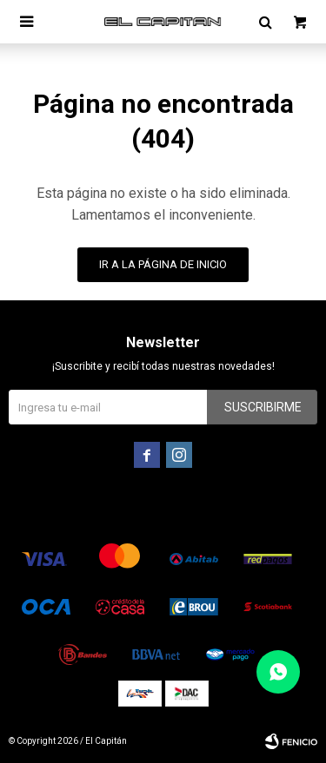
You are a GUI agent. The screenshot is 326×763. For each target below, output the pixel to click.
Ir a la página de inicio (163, 264)
